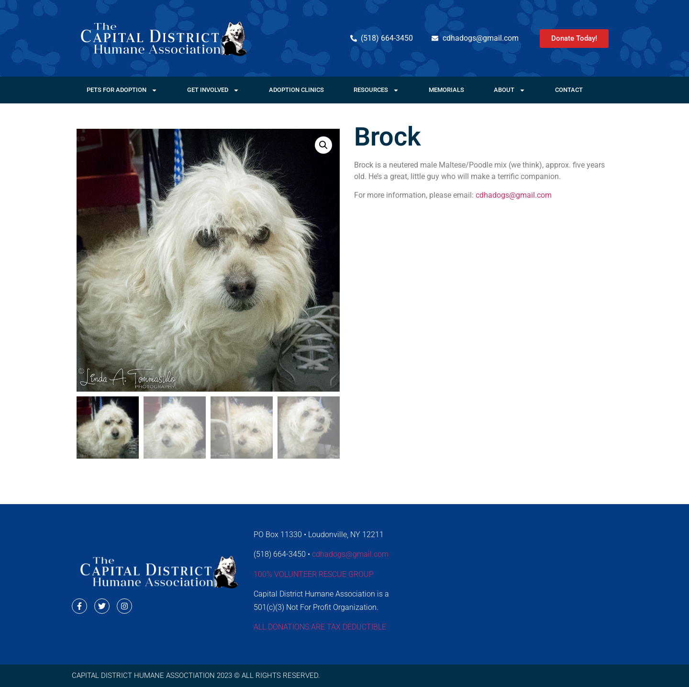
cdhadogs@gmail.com (514, 195)
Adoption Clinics (296, 89)
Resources (376, 90)
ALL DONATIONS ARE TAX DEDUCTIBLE (320, 626)
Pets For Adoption (122, 90)
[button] (323, 145)
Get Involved (213, 90)
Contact (569, 89)
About (509, 90)
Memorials (446, 89)
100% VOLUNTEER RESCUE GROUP (314, 574)
